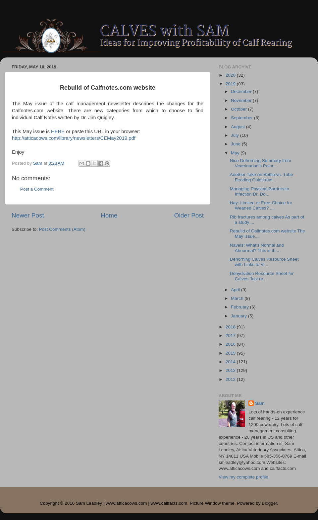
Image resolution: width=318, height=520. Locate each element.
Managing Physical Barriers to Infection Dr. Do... (259, 191)
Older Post (189, 215)
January (239, 315)
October (239, 109)
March (237, 298)
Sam (260, 403)
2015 (231, 353)
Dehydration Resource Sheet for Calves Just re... (262, 276)
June (236, 143)
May (235, 152)
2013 (231, 370)
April (236, 289)
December (242, 91)
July (235, 135)
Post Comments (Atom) (62, 229)
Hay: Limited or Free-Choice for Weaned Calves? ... (261, 205)
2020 (231, 75)
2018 (231, 326)
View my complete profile (243, 477)
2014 (231, 361)
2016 (231, 344)
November (242, 100)
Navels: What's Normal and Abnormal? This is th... (257, 248)
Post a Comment (37, 189)
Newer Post (28, 215)
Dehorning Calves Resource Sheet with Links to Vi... (264, 262)
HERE (58, 131)
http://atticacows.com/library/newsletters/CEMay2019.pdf (73, 138)
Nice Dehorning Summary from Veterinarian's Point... (260, 163)
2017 (231, 335)
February (240, 306)
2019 (231, 83)
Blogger (269, 503)
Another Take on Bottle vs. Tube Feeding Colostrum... (261, 177)
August (238, 126)
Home (109, 215)
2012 (231, 379)
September (242, 117)
